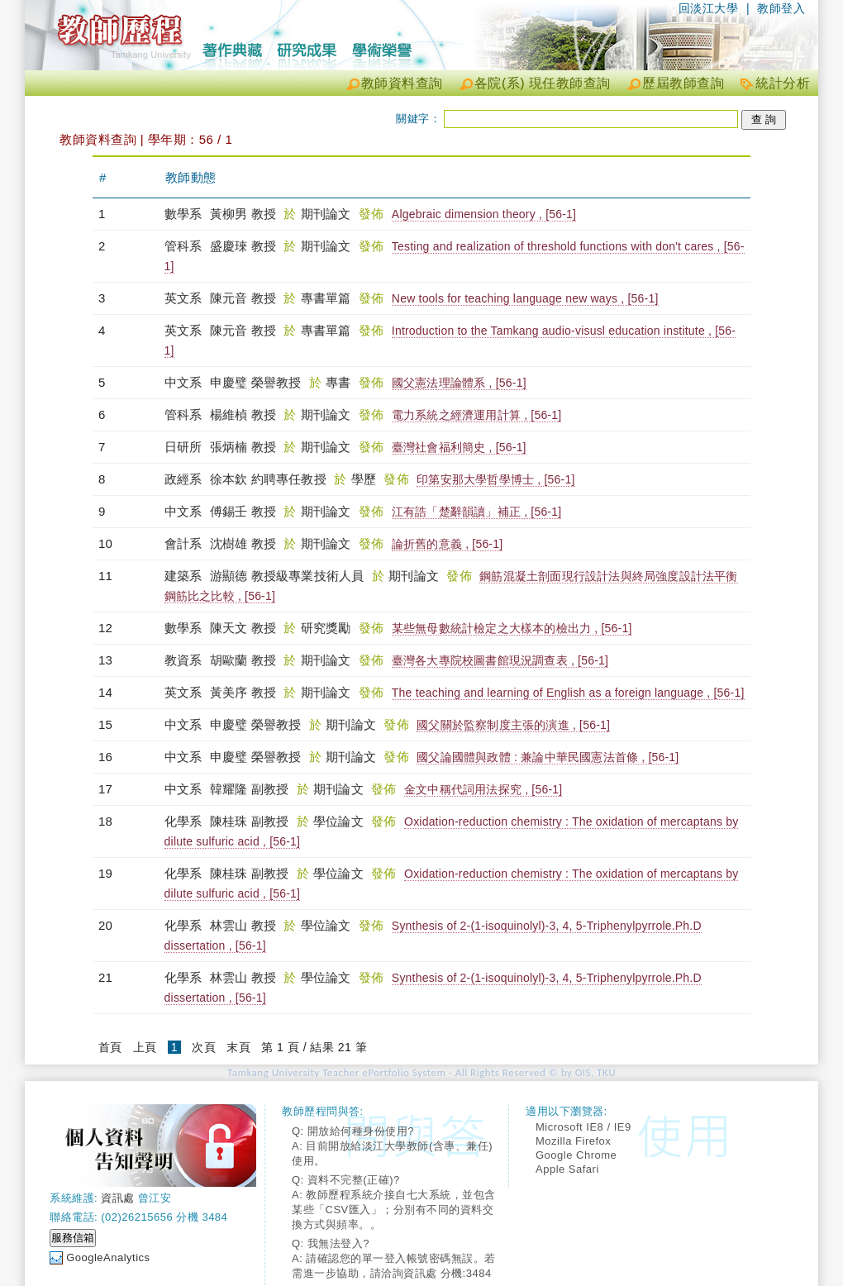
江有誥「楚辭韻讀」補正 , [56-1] (476, 511)
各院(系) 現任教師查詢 (542, 83)
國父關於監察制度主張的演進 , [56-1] (513, 724)
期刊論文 (328, 214)
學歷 (365, 479)
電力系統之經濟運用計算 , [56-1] (476, 415)
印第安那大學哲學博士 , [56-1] (495, 479)
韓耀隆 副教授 (249, 789)
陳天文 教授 (243, 628)
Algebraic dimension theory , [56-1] (484, 214)
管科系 (185, 246)
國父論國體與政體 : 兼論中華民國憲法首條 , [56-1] (548, 757)
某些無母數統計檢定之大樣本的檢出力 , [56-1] (512, 628)
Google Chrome (576, 1155)
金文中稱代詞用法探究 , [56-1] (483, 789)
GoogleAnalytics (108, 1257)
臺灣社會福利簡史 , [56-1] (459, 447)
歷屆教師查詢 (683, 83)
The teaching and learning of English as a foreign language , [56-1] (568, 692)
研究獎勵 (328, 628)
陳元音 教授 (243, 298)
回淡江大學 (709, 8)
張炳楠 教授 (243, 447)
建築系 (185, 576)
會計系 (185, 543)
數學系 (185, 214)
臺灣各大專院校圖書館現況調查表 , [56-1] (500, 660)
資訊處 (118, 1198)
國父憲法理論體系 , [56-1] (459, 382)
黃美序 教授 (243, 692)
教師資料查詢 (402, 83)
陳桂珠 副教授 (249, 821)
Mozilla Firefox (573, 1141)
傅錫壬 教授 (243, 511)
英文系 (185, 298)
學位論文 (340, 821)
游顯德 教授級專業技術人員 (287, 576)
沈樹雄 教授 (243, 543)
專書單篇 (328, 298)
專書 (340, 382)
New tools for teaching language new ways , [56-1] (525, 298)
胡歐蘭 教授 (243, 660)
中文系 (185, 382)
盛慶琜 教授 (243, 246)
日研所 (185, 447)
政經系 (185, 479)
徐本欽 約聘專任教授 (268, 479)
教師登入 (781, 8)
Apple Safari (567, 1169)
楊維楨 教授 (243, 414)
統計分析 (782, 83)
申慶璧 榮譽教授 (256, 382)
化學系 (185, 821)
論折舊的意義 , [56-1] (447, 543)
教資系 (185, 660)
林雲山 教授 (243, 925)
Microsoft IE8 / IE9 (583, 1127)
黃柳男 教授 (243, 214)
